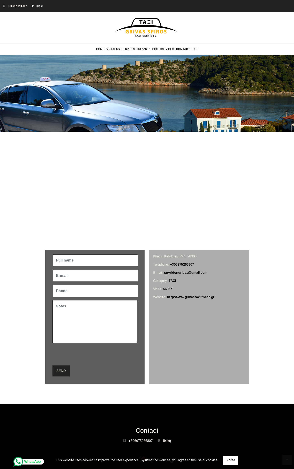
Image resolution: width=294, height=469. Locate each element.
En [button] (194, 49)
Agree (230, 460)
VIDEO (170, 49)
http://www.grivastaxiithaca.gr (191, 297)
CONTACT (183, 49)
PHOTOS (158, 49)
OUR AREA (143, 49)
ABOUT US (113, 49)
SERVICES (128, 49)
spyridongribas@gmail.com (185, 272)
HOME (100, 49)
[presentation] (84, 354)
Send (61, 371)
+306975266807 (17, 6)
